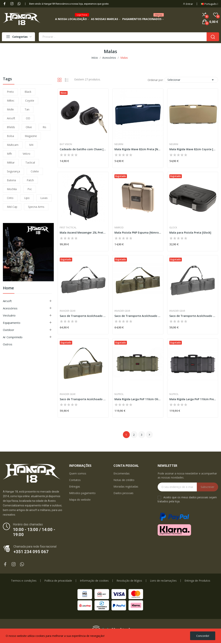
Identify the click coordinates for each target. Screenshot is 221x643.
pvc (29, 189)
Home (8, 288)
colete (35, 171)
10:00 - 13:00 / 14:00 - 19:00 (34, 532)
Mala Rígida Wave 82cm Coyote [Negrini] (192, 149)
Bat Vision (66, 144)
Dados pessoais (123, 493)
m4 (31, 145)
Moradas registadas (125, 486)
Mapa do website (80, 499)
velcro (26, 153)
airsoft (11, 118)
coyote (29, 100)
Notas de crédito (123, 480)
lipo (27, 198)
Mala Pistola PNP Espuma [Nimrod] (137, 232)
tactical (30, 162)
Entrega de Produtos (197, 580)
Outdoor (8, 330)
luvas (44, 198)
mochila (12, 189)
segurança (13, 171)
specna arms (36, 207)
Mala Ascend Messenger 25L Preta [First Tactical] (83, 232)
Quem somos (77, 473)
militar (11, 162)
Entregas (74, 486)
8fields (11, 127)
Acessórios (10, 308)
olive (29, 127)
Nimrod (119, 227)
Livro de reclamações (163, 580)
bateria (11, 180)
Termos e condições (23, 580)
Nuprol (119, 394)
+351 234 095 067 (31, 551)
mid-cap (12, 207)
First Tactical (68, 227)
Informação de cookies (94, 580)
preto (10, 92)
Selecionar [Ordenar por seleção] (191, 80)
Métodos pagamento (82, 493)
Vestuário (9, 315)
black (28, 92)
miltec (10, 100)
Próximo (149, 434)
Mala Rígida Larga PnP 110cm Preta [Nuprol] (192, 399)
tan (27, 109)
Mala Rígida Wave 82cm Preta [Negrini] (137, 149)
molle (10, 109)
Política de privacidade (58, 580)
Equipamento (11, 323)
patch (30, 180)
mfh (9, 153)
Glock (173, 227)
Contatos (75, 480)
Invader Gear (67, 311)
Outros (7, 344)
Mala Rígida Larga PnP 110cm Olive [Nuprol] (137, 399)
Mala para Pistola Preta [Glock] (190, 232)
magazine (31, 136)
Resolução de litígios (129, 580)
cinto (10, 198)
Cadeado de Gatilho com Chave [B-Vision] (83, 149)
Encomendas (121, 473)
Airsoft (7, 301)
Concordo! (202, 636)
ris (44, 127)
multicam (12, 145)
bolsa (10, 136)
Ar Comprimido (12, 337)
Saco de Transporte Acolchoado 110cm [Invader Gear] (192, 316)
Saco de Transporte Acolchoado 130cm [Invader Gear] (83, 316)
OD (28, 118)
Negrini (118, 144)
